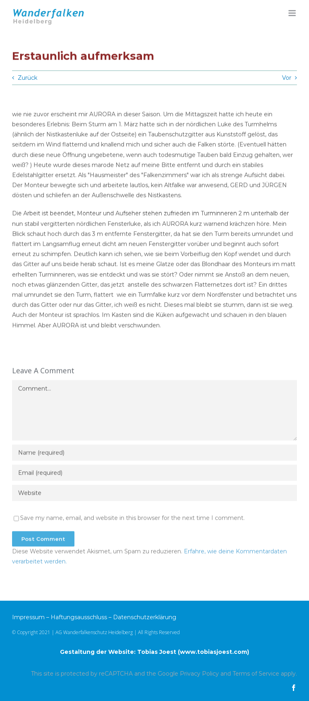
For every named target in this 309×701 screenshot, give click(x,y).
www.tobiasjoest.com (213, 651)
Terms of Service (256, 673)
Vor (286, 77)
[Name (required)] (154, 454)
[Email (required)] (154, 474)
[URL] (154, 494)
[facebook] (293, 687)
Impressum (28, 617)
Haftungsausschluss (79, 617)
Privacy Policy (199, 673)
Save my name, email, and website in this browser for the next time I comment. (132, 519)
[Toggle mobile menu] (292, 13)
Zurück (27, 77)
